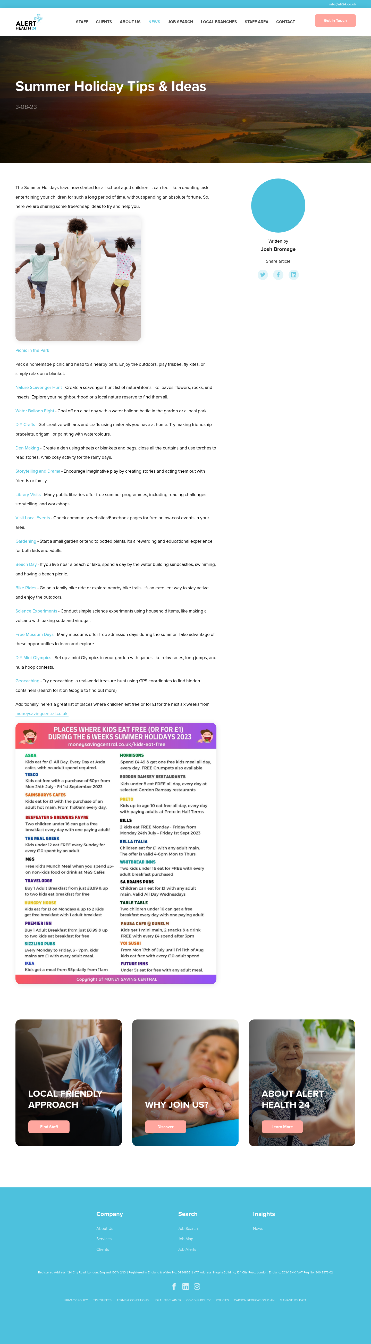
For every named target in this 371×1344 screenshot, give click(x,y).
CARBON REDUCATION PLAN (254, 1300)
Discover (165, 1127)
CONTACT (285, 22)
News (258, 1228)
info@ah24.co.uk (342, 4)
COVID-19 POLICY (198, 1300)
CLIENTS (104, 22)
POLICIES (222, 1300)
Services (104, 1239)
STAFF (82, 22)
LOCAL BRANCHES (219, 22)
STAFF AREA (256, 22)
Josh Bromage (278, 249)
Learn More (282, 1127)
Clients (102, 1249)
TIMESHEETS (102, 1300)
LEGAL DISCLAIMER (167, 1300)
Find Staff (49, 1127)
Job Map (185, 1239)
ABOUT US (130, 22)
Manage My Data (293, 1300)
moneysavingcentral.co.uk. (42, 713)
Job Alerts (187, 1249)
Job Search (188, 1228)
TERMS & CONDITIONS (133, 1300)
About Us (104, 1228)
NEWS (154, 22)
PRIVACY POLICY (76, 1300)
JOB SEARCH (180, 22)
